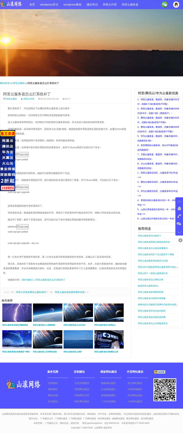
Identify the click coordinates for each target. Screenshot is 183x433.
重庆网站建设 (132, 418)
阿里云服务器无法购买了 (149, 235)
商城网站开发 (82, 395)
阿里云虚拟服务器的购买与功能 (153, 260)
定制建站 (53, 383)
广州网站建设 (61, 418)
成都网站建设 (118, 418)
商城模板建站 (108, 395)
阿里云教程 (19, 83)
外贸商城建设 (135, 389)
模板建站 (53, 389)
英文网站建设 (135, 383)
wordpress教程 (72, 4)
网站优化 (64, 423)
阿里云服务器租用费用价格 (150, 292)
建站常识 (92, 4)
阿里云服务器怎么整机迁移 (150, 279)
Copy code (22, 154)
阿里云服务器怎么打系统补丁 (27, 94)
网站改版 (53, 395)
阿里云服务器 (130, 4)
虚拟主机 (75, 423)
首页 (32, 4)
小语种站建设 (135, 401)
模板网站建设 (108, 383)
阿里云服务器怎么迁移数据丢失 (153, 323)
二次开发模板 (108, 401)
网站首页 (5, 83)
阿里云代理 (110, 4)
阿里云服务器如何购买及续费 (152, 317)
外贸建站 (53, 401)
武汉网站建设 (147, 418)
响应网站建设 (82, 401)
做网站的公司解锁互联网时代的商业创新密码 (159, 304)
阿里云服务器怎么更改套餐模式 (153, 248)
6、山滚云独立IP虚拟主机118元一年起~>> (157, 218)
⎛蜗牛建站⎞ (27, 279)
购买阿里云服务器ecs (148, 286)
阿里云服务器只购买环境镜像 (152, 298)
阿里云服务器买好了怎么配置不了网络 (156, 254)
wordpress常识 (49, 4)
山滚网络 (98, 427)
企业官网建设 (82, 383)
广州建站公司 (46, 418)
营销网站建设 (82, 389)
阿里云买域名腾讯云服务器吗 (31, 292)
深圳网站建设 (104, 418)
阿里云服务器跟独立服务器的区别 (154, 242)
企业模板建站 (108, 389)
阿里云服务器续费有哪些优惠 (70, 292)
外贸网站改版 (135, 395)
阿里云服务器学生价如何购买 (152, 311)
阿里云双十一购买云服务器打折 (153, 273)
